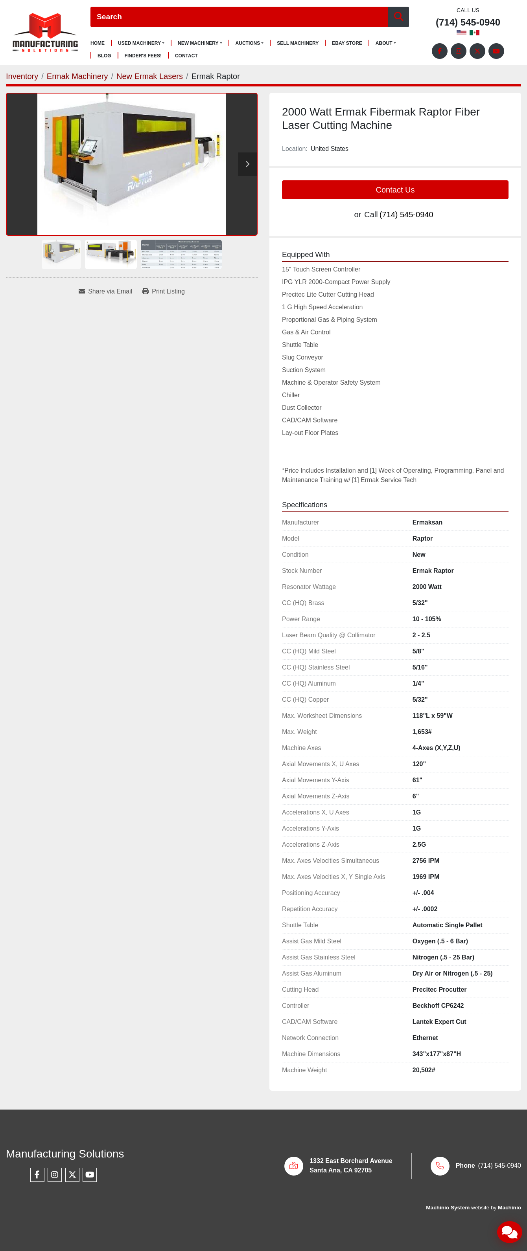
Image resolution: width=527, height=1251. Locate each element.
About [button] (384, 43)
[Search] (239, 17)
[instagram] (458, 51)
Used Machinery (139, 43)
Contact (186, 56)
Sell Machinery (298, 43)
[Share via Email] (105, 291)
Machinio (509, 1208)
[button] (141, 43)
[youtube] (496, 51)
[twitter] (477, 51)
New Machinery (198, 43)
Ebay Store (347, 43)
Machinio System (448, 1208)
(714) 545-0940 (468, 23)
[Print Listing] (163, 291)
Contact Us (395, 189)
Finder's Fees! (143, 56)
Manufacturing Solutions (65, 1154)
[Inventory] (22, 76)
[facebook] (440, 51)
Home (97, 43)
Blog (104, 56)
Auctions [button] (248, 43)
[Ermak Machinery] (77, 76)
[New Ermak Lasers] (149, 76)
